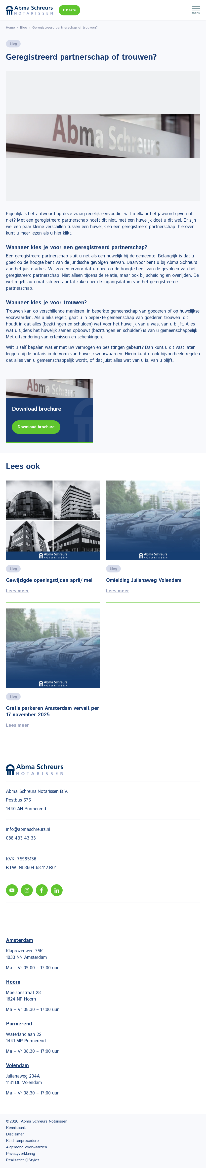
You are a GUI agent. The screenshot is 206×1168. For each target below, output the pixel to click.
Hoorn (13, 982)
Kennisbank (16, 1128)
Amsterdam (19, 940)
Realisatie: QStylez (22, 1160)
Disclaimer (15, 1134)
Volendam (17, 1065)
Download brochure (36, 427)
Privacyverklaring (20, 1154)
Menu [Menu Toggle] (196, 10)
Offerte (69, 10)
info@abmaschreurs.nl (28, 829)
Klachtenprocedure (22, 1141)
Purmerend (19, 1024)
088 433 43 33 (21, 838)
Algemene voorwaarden (26, 1147)
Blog (23, 27)
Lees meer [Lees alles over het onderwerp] (53, 542)
